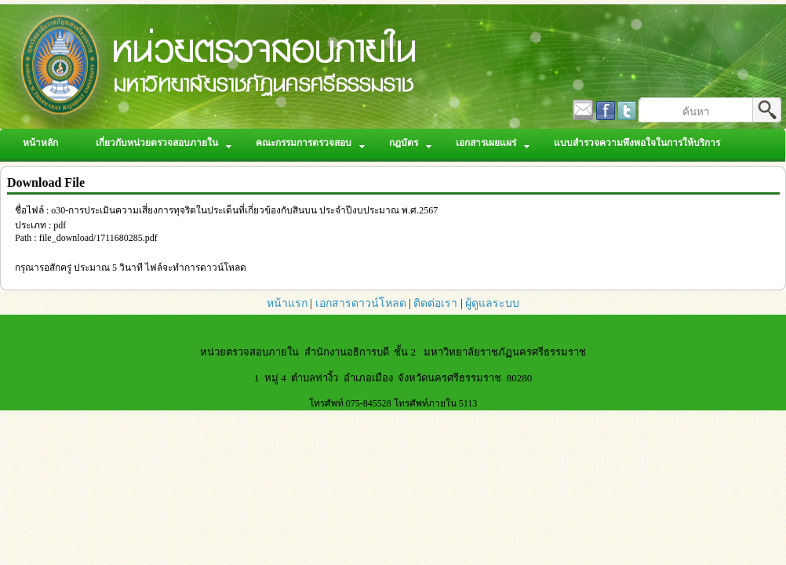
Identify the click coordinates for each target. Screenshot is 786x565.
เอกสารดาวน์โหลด (360, 303)
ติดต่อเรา (435, 303)
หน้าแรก (287, 303)
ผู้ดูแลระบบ (492, 303)
